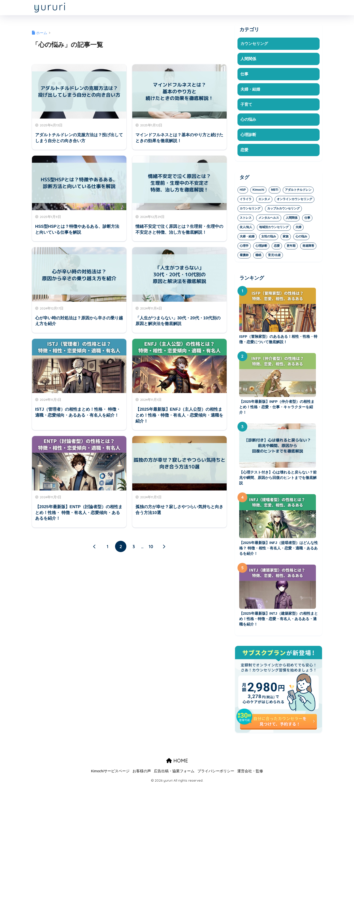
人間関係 (248, 59)
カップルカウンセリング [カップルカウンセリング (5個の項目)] (283, 210)
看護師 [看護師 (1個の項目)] (244, 256)
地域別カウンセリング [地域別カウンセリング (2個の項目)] (274, 228)
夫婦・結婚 (250, 89)
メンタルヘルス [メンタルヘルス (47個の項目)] (268, 219)
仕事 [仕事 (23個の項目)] (307, 219)
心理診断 (248, 136)
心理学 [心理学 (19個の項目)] (244, 247)
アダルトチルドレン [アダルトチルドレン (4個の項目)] (298, 191)
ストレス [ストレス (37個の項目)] (245, 219)
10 (151, 546)
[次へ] (164, 546)
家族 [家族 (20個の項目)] (286, 238)
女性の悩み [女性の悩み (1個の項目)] (268, 238)
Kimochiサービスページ (110, 775)
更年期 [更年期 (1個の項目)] (291, 247)
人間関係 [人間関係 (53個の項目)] (291, 219)
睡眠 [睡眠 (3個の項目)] (258, 256)
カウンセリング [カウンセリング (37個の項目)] (250, 210)
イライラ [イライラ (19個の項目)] (245, 200)
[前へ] (94, 546)
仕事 (244, 74)
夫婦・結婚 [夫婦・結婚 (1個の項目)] (247, 238)
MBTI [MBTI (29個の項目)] (274, 191)
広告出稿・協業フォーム (174, 775)
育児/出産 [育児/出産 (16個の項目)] (274, 256)
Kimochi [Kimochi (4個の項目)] (258, 191)
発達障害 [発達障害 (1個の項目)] (308, 247)
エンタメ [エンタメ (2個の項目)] (264, 200)
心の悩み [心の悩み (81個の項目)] (301, 238)
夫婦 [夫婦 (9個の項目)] (298, 228)
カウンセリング (255, 43)
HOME (177, 764)
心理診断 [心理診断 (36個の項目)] (261, 247)
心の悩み (248, 120)
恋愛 (244, 151)
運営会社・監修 (250, 775)
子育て (246, 105)
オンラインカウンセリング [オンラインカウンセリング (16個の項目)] (294, 200)
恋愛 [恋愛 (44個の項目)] (277, 247)
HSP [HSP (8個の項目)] (243, 191)
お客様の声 (142, 775)
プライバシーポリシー (215, 775)
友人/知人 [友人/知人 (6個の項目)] (246, 228)
